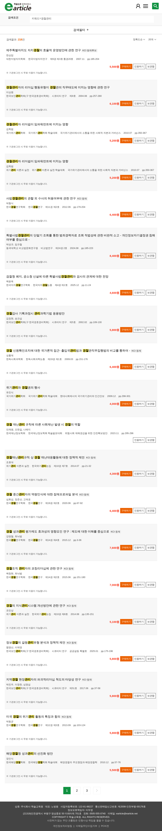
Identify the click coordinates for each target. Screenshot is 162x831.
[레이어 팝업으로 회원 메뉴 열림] (138, 6)
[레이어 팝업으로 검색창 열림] (155, 6)
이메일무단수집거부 (86, 826)
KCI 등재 (82, 198)
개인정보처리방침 (62, 826)
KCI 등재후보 (89, 50)
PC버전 (105, 826)
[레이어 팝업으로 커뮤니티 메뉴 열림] (145, 6)
